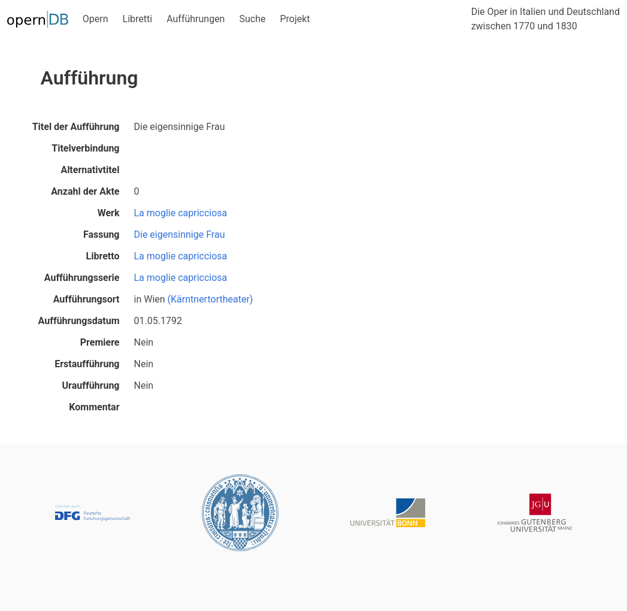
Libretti (138, 19)
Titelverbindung (85, 148)
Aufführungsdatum (79, 320)
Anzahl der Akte (85, 191)
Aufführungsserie (82, 277)
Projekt (295, 19)
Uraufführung (91, 385)
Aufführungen (195, 19)
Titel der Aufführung (76, 126)
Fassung (101, 234)
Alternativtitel (89, 170)
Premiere (100, 342)
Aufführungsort (86, 299)
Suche (252, 19)
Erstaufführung (86, 364)
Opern (95, 19)
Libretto (103, 256)
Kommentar (94, 407)
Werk (109, 213)
